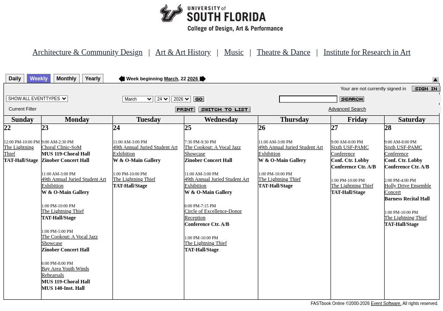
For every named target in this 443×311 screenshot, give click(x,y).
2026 (192, 78)
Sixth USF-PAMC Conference (350, 150)
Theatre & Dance (283, 52)
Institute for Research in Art (367, 52)
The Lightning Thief (63, 211)
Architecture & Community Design (87, 52)
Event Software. (386, 303)
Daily (15, 79)
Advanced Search (347, 108)
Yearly (92, 79)
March (171, 78)
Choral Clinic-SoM (61, 147)
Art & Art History (183, 52)
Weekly (39, 79)
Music (234, 52)
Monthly (67, 79)
